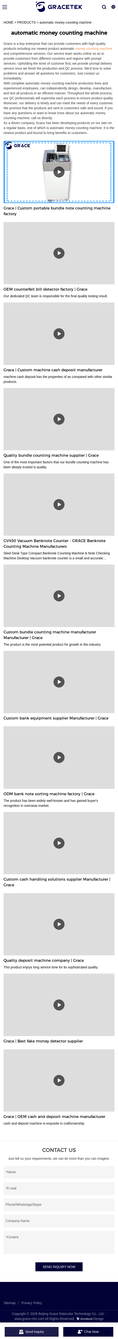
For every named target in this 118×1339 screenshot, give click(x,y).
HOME (8, 22)
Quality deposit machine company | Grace (44, 960)
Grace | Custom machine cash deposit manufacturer (53, 370)
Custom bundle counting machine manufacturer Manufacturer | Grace (50, 635)
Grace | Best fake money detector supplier (43, 1041)
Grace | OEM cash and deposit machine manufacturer (54, 1116)
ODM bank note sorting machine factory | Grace (49, 794)
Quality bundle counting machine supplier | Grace (51, 455)
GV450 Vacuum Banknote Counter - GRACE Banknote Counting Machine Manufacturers (54, 544)
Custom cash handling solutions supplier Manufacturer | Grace (57, 882)
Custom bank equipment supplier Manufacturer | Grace (56, 718)
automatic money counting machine (66, 22)
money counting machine (93, 48)
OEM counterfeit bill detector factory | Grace (45, 289)
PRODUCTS (26, 22)
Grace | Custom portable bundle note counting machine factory (57, 211)
